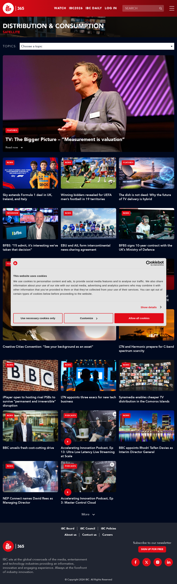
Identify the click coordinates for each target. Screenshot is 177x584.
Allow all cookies (139, 318)
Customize (88, 318)
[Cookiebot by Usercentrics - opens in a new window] (148, 263)
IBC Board (67, 528)
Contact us (89, 535)
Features (12, 130)
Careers (107, 535)
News (10, 162)
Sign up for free (152, 549)
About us (70, 535)
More (86, 514)
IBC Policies (108, 528)
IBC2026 (76, 8)
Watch (60, 8)
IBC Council (87, 528)
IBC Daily (94, 8)
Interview (12, 213)
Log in (111, 8)
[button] (171, 8)
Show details (149, 307)
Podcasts (70, 415)
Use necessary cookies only (38, 318)
